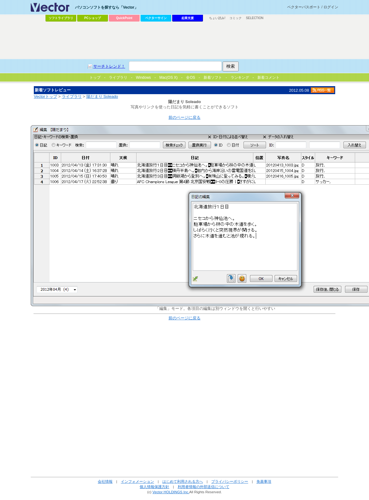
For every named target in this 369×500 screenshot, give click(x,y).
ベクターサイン (156, 18)
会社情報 (105, 481)
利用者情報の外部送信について (203, 487)
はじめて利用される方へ (182, 481)
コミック (235, 18)
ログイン (330, 7)
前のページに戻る (184, 117)
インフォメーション (137, 481)
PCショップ (92, 18)
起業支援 (187, 18)
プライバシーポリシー (229, 481)
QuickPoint (124, 18)
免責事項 (263, 481)
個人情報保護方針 (154, 487)
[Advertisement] (135, 69)
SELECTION (255, 18)
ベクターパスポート (303, 7)
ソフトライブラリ (61, 18)
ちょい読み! (217, 18)
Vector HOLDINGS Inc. (171, 492)
